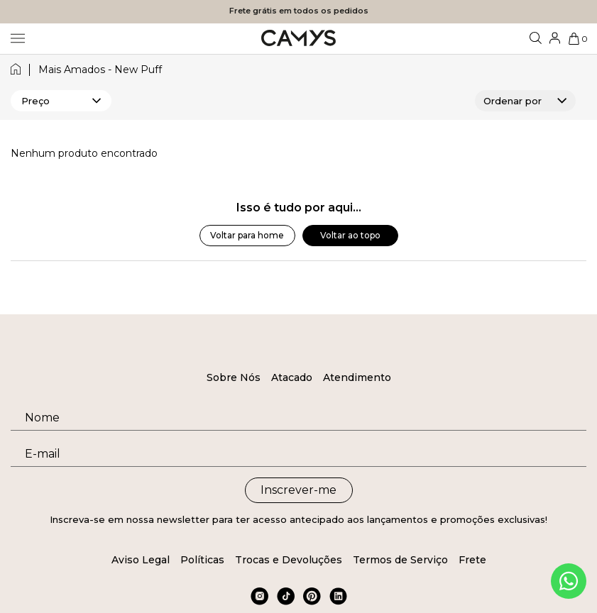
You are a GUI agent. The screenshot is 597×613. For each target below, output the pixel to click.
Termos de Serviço (400, 559)
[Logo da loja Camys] (298, 39)
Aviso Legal (140, 559)
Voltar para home (247, 235)
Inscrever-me (298, 490)
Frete (472, 559)
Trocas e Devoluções (288, 559)
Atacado (291, 377)
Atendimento (357, 377)
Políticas (202, 559)
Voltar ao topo (350, 235)
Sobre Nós (234, 377)
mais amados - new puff (100, 70)
